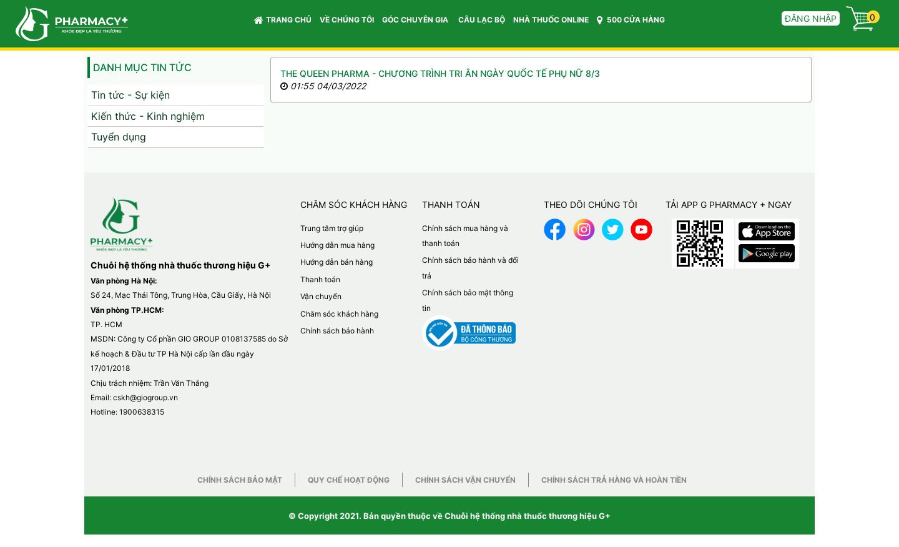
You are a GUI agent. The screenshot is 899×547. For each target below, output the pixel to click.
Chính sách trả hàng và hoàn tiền (614, 480)
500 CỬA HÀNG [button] (631, 20)
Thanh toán (320, 279)
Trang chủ (283, 20)
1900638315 (141, 411)
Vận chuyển (320, 296)
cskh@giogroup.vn (145, 397)
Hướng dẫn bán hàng (336, 262)
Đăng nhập (811, 18)
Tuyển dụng (118, 137)
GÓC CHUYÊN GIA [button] (417, 23)
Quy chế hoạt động (349, 480)
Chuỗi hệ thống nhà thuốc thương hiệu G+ (528, 516)
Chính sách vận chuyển (465, 480)
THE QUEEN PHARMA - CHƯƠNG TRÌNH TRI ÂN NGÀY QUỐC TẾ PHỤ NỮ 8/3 (440, 73)
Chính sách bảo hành (337, 330)
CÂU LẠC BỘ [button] (481, 19)
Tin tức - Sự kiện (130, 95)
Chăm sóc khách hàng (339, 313)
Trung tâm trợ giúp (331, 228)
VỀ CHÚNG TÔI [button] (347, 19)
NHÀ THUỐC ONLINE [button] (551, 19)
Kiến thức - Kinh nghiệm (148, 116)
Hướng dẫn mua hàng (337, 245)
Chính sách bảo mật (239, 480)
